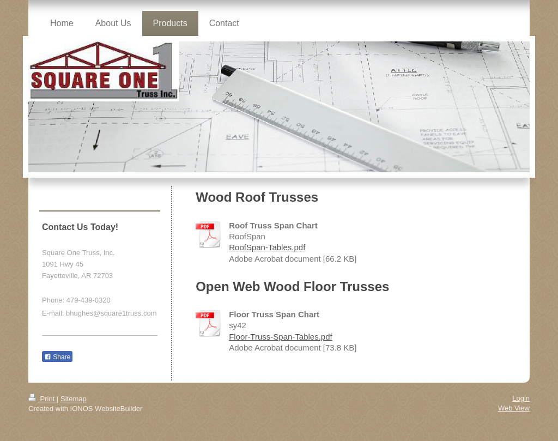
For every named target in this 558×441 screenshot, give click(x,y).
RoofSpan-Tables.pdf (267, 247)
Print (42, 399)
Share (57, 357)
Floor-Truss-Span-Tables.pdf (280, 336)
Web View (514, 408)
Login (521, 398)
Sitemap (73, 399)
